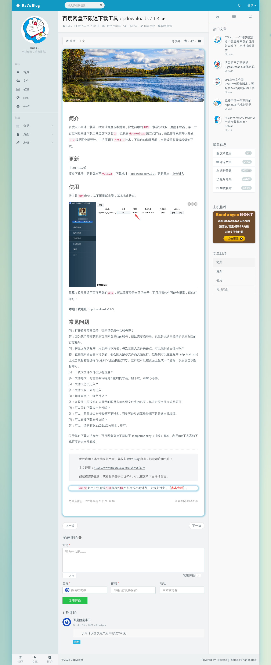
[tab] (217, 17)
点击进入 (178, 174)
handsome (249, 660)
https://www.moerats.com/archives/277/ (119, 467)
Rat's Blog (133, 459)
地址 (163, 583)
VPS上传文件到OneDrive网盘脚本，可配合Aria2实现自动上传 (240, 84)
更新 (219, 271)
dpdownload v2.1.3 (142, 174)
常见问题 (222, 289)
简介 (219, 262)
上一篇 (70, 526)
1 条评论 (132, 26)
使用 (219, 280)
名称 (66, 583)
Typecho (221, 660)
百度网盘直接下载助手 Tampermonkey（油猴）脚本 (135, 436)
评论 (66, 545)
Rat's (69, 26)
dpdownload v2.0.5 (102, 309)
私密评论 (189, 575)
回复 (76, 642)
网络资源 (166, 26)
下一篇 (196, 526)
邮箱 (115, 583)
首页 (70, 41)
